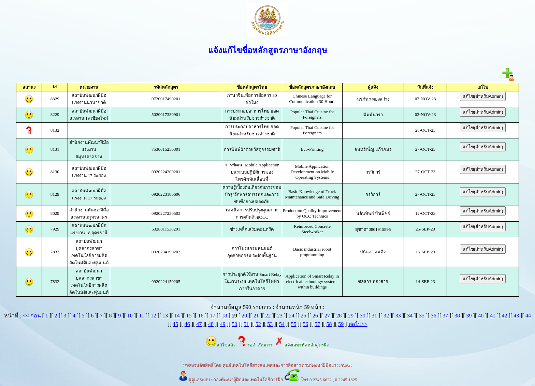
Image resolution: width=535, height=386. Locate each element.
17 (212, 315)
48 (211, 324)
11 (141, 315)
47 (199, 324)
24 (291, 315)
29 (350, 315)
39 (469, 315)
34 (410, 315)
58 (329, 324)
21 (256, 315)
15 (189, 315)
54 (282, 324)
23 (280, 315)
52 (258, 324)
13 (165, 315)
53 (270, 324)
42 (504, 315)
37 (445, 315)
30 (362, 315)
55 (294, 324)
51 (246, 324)
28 (339, 315)
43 (516, 315)
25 (303, 315)
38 (457, 315)
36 (433, 315)
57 (317, 324)
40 (480, 315)
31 (374, 315)
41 (492, 315)
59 (341, 324)
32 (386, 315)
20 (244, 315)
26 (315, 315)
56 (305, 324)
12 (153, 315)
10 (130, 315)
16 (200, 315)
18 (224, 315)
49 (223, 324)
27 (327, 315)
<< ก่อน (32, 315)
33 (398, 315)
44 (528, 315)
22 (268, 315)
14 (177, 315)
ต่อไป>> (357, 324)
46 (187, 324)
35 (421, 315)
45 (175, 324)
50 (234, 324)
